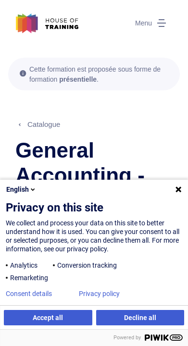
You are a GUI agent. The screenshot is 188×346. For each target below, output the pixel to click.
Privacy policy (99, 293)
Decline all (140, 317)
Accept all (48, 317)
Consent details (29, 293)
